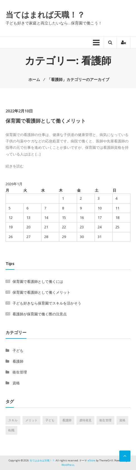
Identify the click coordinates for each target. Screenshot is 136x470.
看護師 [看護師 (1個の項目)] (66, 420)
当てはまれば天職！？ (45, 14)
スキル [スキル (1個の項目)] (13, 420)
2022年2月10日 (19, 110)
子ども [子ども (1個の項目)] (50, 420)
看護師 (18, 361)
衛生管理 (20, 372)
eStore (91, 460)
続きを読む (15, 166)
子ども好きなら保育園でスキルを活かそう (47, 303)
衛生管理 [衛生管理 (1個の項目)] (105, 420)
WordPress (67, 465)
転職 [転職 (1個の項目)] (11, 430)
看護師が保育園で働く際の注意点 (40, 313)
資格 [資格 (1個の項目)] (122, 420)
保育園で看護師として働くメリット (46, 120)
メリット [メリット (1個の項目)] (31, 420)
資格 (16, 382)
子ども (18, 350)
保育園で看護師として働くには (38, 281)
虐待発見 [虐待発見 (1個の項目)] (85, 420)
